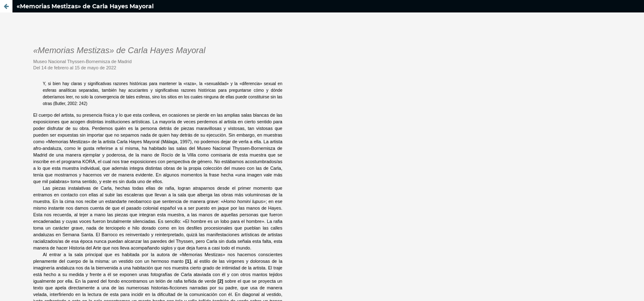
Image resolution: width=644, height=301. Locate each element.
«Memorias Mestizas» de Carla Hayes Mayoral (85, 6)
